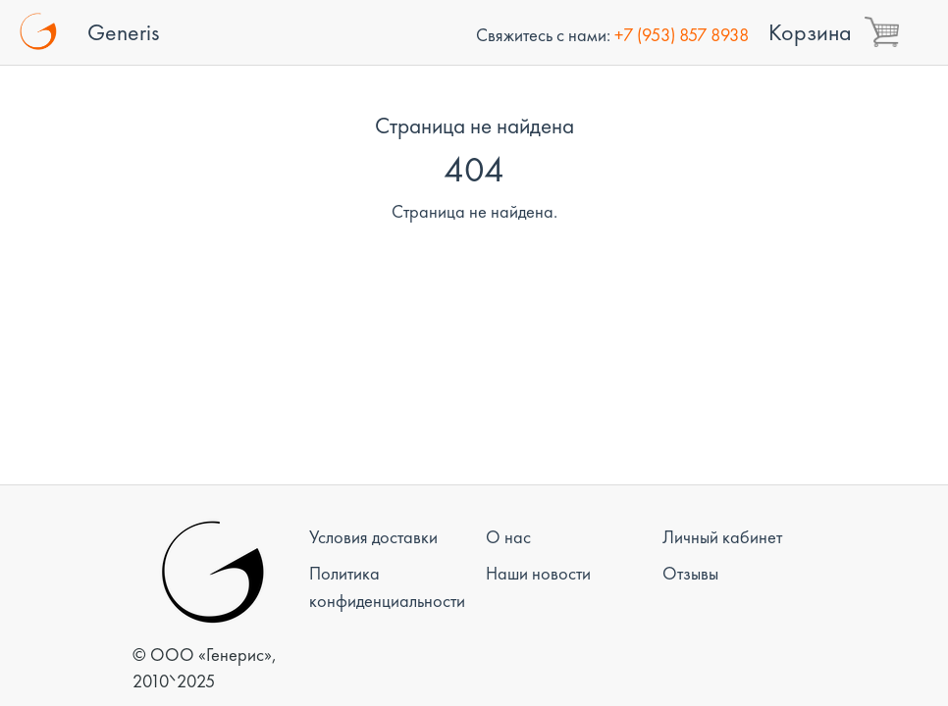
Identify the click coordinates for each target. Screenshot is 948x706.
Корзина (810, 32)
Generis (123, 32)
